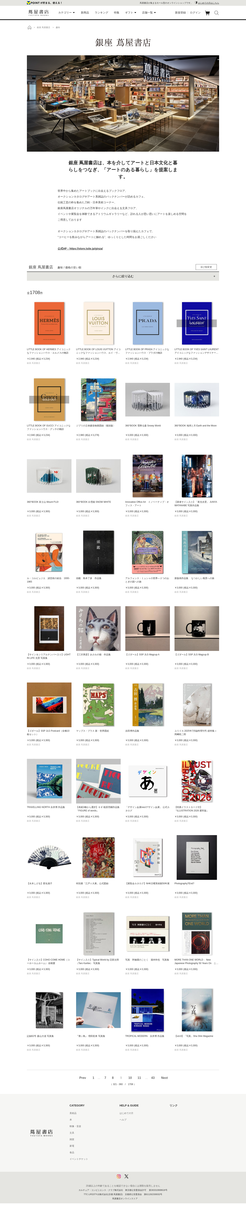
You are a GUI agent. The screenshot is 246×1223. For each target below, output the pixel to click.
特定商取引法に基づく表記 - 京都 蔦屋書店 (142, 1159)
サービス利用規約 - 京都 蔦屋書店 (137, 1139)
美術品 (73, 1113)
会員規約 (124, 1146)
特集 (116, 12)
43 (153, 1077)
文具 (72, 1132)
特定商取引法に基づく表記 (133, 1152)
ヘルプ (123, 1119)
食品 (72, 1152)
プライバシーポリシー (131, 1165)
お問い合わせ (126, 1126)
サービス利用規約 (129, 1132)
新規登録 (180, 12)
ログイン (195, 12)
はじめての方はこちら (208, 3)
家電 (72, 1146)
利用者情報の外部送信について (136, 1178)
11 (139, 1077)
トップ (29, 27)
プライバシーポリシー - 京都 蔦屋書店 (139, 1172)
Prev (82, 1077)
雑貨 (72, 1139)
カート (207, 15)
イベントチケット (79, 1159)
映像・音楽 (75, 1126)
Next (164, 1077)
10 (130, 1077)
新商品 (85, 12)
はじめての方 (126, 1113)
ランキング (101, 12)
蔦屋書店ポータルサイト (182, 1113)
